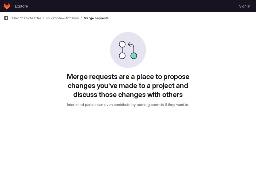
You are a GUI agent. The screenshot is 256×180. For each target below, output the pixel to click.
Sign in (244, 6)
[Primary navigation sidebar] (6, 18)
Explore (21, 6)
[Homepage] (7, 6)
